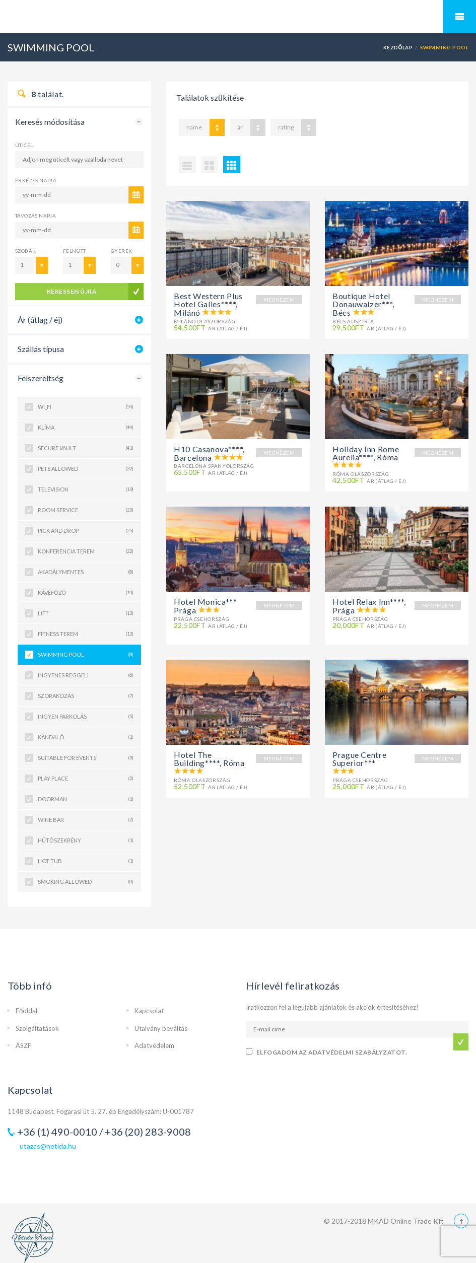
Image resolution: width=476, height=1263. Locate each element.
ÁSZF (23, 1045)
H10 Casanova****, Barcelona (209, 453)
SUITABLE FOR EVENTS (85, 758)
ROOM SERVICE (85, 510)
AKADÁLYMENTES (85, 572)
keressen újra (72, 291)
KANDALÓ (85, 737)
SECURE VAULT (85, 448)
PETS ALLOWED (85, 469)
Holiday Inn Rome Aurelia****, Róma (365, 453)
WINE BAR (85, 820)
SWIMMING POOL (85, 655)
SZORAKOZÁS (85, 696)
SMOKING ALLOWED (85, 882)
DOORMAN (85, 799)
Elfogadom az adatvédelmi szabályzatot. (331, 1052)
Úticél (24, 145)
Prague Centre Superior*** (359, 758)
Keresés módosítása (50, 121)
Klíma (85, 428)
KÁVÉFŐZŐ (85, 593)
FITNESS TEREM (85, 634)
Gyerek (121, 251)
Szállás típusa (41, 349)
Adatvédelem (154, 1045)
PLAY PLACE (85, 779)
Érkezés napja (35, 180)
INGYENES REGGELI (85, 675)
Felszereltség (40, 378)
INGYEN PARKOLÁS (85, 717)
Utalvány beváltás (160, 1028)
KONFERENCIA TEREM (85, 551)
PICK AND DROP (85, 531)
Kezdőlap (398, 47)
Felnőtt (74, 251)
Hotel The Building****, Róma (209, 758)
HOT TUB (85, 861)
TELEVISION (85, 489)
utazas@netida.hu (48, 1146)
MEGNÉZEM (279, 300)
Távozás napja (35, 216)
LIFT (85, 613)
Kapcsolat (149, 1011)
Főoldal (26, 1011)
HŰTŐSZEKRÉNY (85, 840)
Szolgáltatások (37, 1028)
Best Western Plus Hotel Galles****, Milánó (208, 304)
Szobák (25, 251)
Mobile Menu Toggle (459, 16)
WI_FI (85, 407)
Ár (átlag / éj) (40, 319)
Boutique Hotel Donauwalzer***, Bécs (363, 304)
